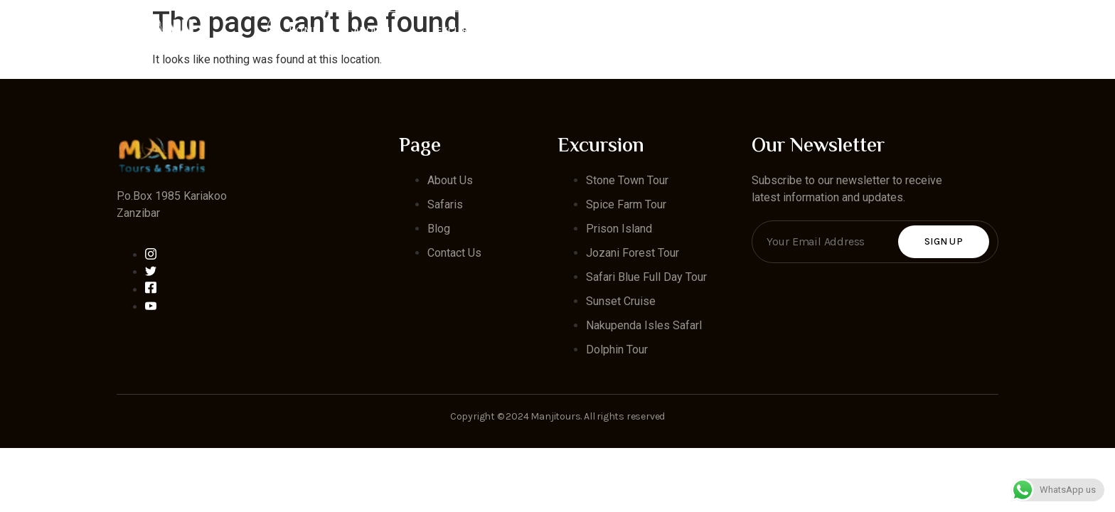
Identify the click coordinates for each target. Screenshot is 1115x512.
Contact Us (797, 30)
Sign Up (943, 241)
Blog (719, 30)
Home (303, 30)
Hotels (644, 30)
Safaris (563, 30)
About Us (376, 30)
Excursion (472, 30)
